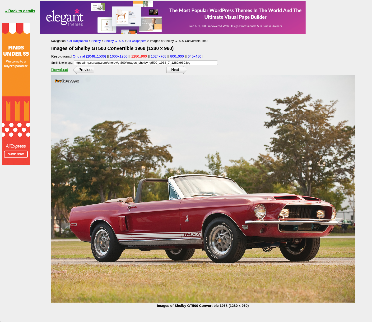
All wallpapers (136, 41)
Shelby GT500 (113, 41)
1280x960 (139, 56)
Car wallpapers (77, 41)
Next (175, 70)
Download (59, 70)
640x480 (194, 56)
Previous (86, 70)
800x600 (177, 56)
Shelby (96, 41)
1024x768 (158, 56)
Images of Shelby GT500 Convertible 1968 (179, 41)
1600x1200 (118, 56)
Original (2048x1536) (89, 56)
